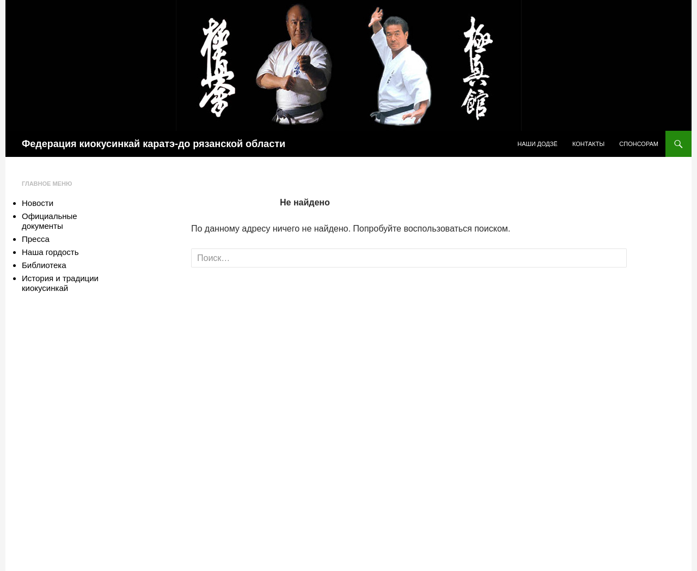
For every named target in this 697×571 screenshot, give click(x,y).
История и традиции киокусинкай (60, 283)
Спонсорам (638, 144)
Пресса (36, 239)
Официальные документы (49, 220)
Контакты (588, 144)
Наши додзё (537, 144)
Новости (37, 203)
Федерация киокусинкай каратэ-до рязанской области (153, 143)
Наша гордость (50, 252)
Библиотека (44, 265)
